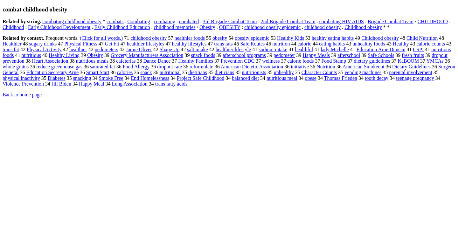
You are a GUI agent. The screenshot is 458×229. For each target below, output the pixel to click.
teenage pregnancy (415, 78)
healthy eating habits (333, 38)
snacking (82, 78)
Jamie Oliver (139, 49)
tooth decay (376, 78)
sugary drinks (43, 43)
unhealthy (284, 72)
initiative (300, 66)
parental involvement (410, 72)
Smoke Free (111, 78)
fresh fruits (413, 55)
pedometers (106, 49)
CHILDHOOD (433, 21)
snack (146, 72)
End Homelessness (150, 78)
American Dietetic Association (252, 66)
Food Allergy (136, 66)
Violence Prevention (23, 84)
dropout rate (169, 66)
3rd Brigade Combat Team (230, 21)
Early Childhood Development (59, 27)
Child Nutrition (422, 38)
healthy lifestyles (189, 43)
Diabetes (57, 78)
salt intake (197, 49)
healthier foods (189, 38)
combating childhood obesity (71, 21)
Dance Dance (157, 61)
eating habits (332, 43)
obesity (219, 38)
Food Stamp (333, 61)
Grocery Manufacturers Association (147, 55)
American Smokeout (364, 66)
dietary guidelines (372, 61)
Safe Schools (381, 55)
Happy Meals (316, 55)
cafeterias (125, 61)
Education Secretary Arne (52, 72)
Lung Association (129, 84)
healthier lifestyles (145, 43)
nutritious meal (282, 78)
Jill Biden (61, 84)
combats (115, 21)
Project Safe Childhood (200, 78)
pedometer (284, 55)
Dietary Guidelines (411, 66)
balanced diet (245, 78)
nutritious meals (92, 61)
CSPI (418, 49)
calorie (304, 43)
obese (310, 78)
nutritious (31, 55)
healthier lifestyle (233, 49)
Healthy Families (195, 61)
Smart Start (97, 72)
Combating (138, 21)
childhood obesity (322, 27)
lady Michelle (335, 49)
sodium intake (273, 49)
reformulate (201, 66)
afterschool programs (244, 55)
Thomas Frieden (340, 78)
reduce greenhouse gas (59, 66)
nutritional (170, 72)
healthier (78, 49)
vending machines (362, 72)
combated (189, 21)
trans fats (223, 43)
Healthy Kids (290, 38)
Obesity (207, 27)
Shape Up (170, 49)
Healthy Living (64, 55)
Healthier (12, 43)
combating (165, 21)
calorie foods (300, 61)
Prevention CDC (237, 61)
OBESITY (229, 27)
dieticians (224, 72)
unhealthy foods (368, 43)
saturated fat (102, 66)
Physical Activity (44, 49)
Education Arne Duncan (381, 49)
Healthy (401, 43)
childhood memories (175, 27)
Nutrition (325, 66)
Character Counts (319, 72)
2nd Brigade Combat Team (287, 21)
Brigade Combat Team (390, 21)
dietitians (197, 72)
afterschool (348, 55)
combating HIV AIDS (341, 21)
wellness (271, 61)
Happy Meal (91, 84)
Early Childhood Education (122, 27)
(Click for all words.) (101, 38)
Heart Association (50, 61)
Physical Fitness (80, 43)
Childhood (13, 27)
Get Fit (112, 43)
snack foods (203, 55)
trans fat (11, 49)
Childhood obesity (363, 27)
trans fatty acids (171, 84)
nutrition (281, 43)
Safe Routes (252, 43)
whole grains (16, 66)
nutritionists (254, 72)
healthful (304, 49)
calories (125, 72)
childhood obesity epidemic (272, 27)
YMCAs (435, 61)
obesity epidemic (252, 38)
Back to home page (22, 94)
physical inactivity (21, 78)
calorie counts (431, 43)
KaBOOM (408, 61)
